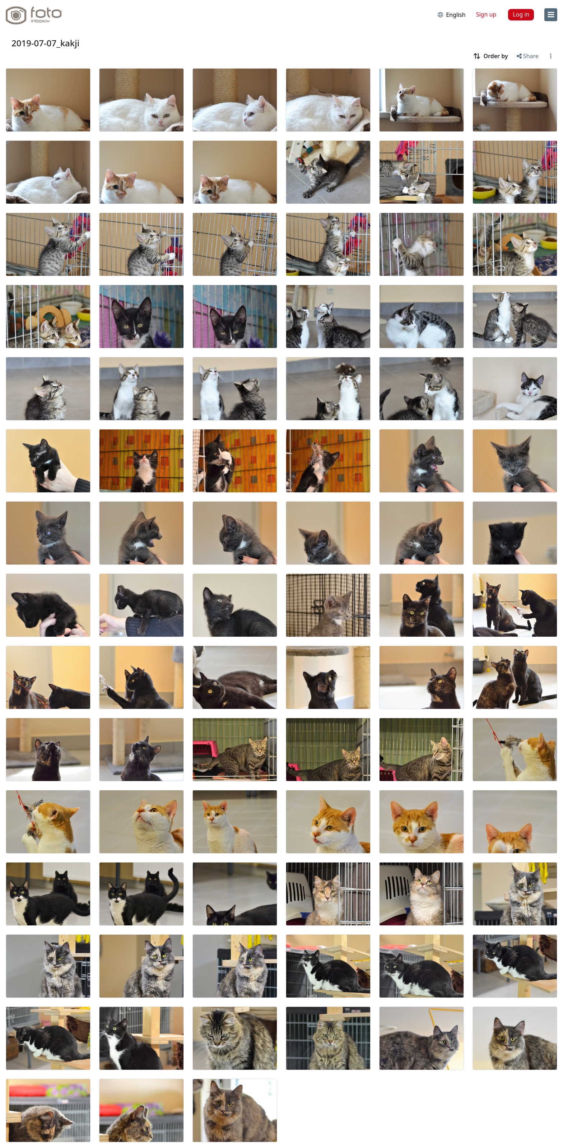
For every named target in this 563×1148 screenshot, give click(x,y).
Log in (521, 14)
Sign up (486, 14)
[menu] (550, 14)
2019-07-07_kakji (45, 43)
